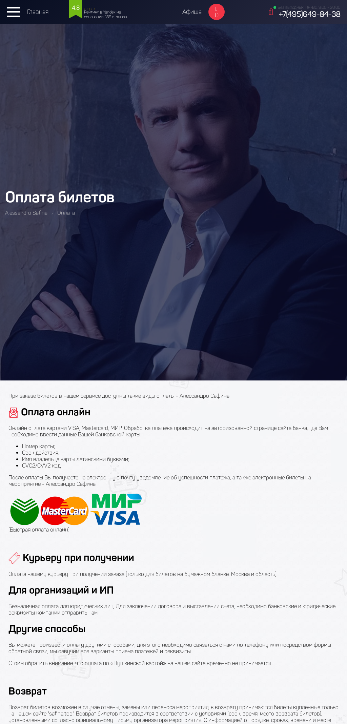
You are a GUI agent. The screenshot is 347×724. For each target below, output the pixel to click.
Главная (37, 12)
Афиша (192, 12)
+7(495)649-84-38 (309, 14)
